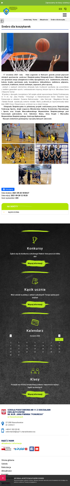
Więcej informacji (35, 263)
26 (35, 352)
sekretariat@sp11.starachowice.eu (60, 9)
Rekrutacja (6, 467)
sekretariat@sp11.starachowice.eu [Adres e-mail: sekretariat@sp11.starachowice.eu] (20, 432)
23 (10, 352)
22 (59, 349)
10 (19, 345)
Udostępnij (8, 189)
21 (51, 349)
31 (19, 355)
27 (43, 352)
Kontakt (4, 474)
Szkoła (4, 464)
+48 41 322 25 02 (65, 9)
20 (43, 349)
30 (10, 355)
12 (35, 345)
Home (35, 19)
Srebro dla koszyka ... (57, 19)
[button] (2, 3)
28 (51, 352)
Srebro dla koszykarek (16, 26)
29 (59, 352)
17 (19, 349)
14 (51, 345)
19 (35, 349)
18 (27, 349)
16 (10, 349)
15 (59, 345)
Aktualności (42, 19)
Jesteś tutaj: (28, 19)
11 (27, 345)
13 (43, 345)
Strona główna (7, 460)
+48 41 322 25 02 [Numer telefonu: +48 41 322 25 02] (12, 429)
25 (27, 352)
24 (19, 352)
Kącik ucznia (13, 212)
